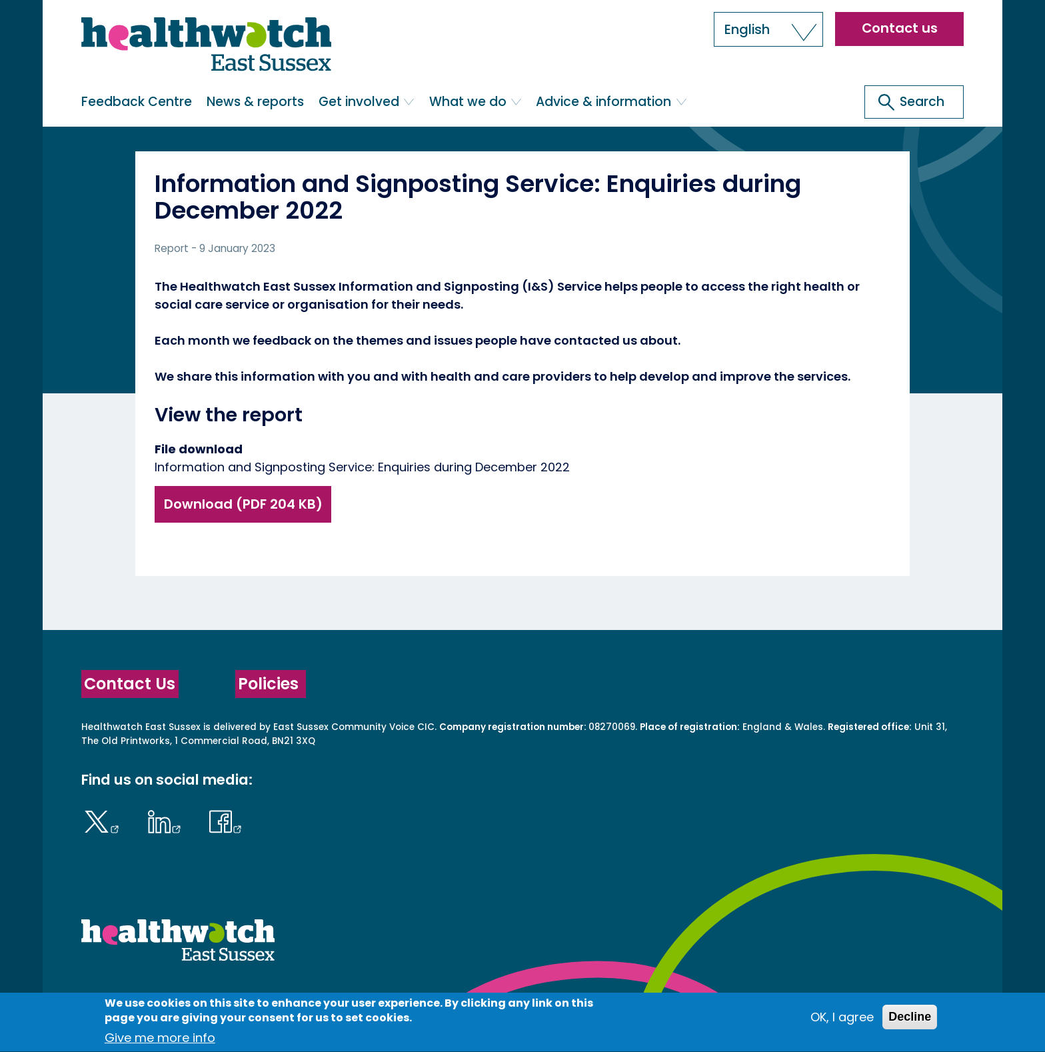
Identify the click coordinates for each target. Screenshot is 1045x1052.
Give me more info (160, 1043)
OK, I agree (842, 1021)
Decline (909, 1021)
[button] (768, 29)
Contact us (900, 28)
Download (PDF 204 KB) (243, 504)
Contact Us (129, 684)
